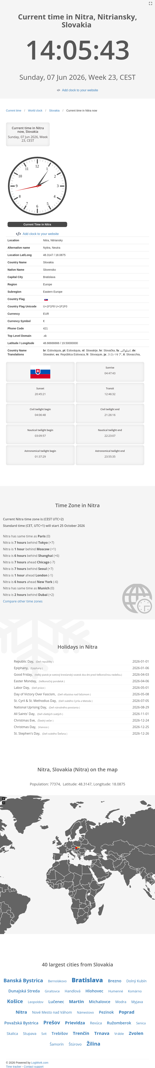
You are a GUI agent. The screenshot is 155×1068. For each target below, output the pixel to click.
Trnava (101, 1033)
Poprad (127, 1012)
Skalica (12, 1033)
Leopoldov (35, 1002)
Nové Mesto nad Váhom (52, 1012)
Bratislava (87, 980)
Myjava (137, 1001)
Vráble (119, 1033)
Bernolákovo (57, 981)
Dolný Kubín (136, 981)
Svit (44, 1033)
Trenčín (81, 1033)
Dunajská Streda (24, 991)
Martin (76, 1001)
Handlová (72, 991)
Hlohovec (94, 991)
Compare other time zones (23, 601)
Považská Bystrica (21, 1023)
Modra (120, 1001)
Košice (15, 1001)
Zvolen (136, 1033)
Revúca (96, 1023)
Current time (13, 110)
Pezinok (106, 1012)
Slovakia (54, 110)
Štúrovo (75, 1044)
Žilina (93, 1043)
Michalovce (99, 1001)
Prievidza (75, 1023)
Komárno (135, 991)
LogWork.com (39, 1062)
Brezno (114, 980)
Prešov (51, 1022)
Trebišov (60, 1033)
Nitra (21, 1012)
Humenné (115, 991)
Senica (141, 1023)
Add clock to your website (80, 90)
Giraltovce (52, 991)
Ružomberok (119, 1023)
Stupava (29, 1033)
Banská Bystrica (23, 980)
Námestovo (85, 1012)
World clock (35, 110)
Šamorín (57, 1044)
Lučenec (56, 1001)
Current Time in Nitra (37, 224)
